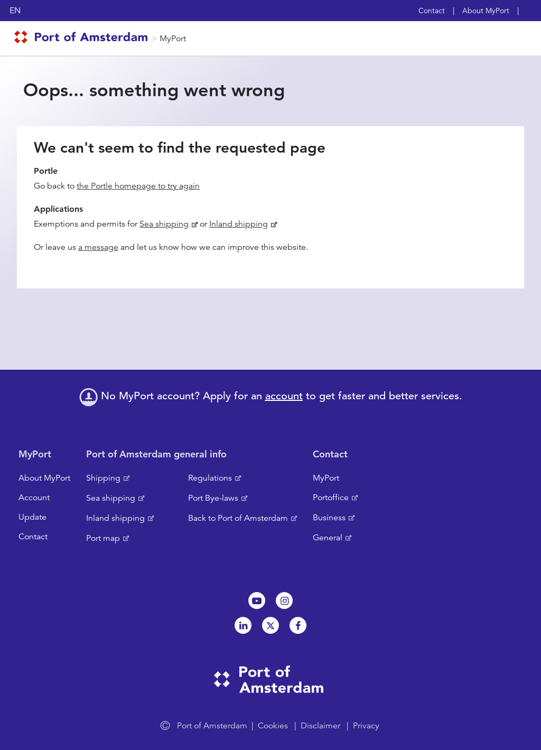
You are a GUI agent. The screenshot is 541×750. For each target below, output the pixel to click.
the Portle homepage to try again (138, 186)
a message (98, 247)
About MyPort (485, 10)
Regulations (210, 478)
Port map (103, 538)
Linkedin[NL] (243, 625)
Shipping (103, 478)
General (327, 537)
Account (34, 497)
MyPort (173, 38)
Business (329, 517)
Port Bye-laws (213, 498)
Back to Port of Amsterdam (238, 518)
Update (32, 517)
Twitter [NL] (270, 625)
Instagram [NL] (284, 600)
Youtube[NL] (256, 600)
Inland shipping (238, 224)
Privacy (366, 725)
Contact (431, 10)
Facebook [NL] (298, 625)
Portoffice (331, 497)
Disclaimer (320, 725)
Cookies (273, 725)
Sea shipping (164, 224)
